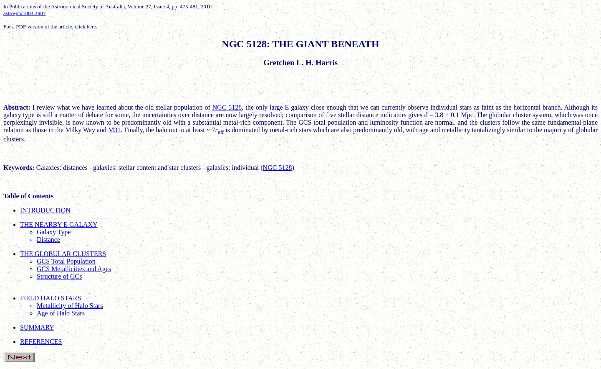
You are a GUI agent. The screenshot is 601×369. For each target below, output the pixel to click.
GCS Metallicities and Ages (74, 268)
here (91, 26)
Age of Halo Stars (61, 313)
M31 (114, 129)
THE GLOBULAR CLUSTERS (63, 253)
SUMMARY (37, 327)
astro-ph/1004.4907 (24, 13)
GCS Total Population (66, 261)
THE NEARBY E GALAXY (59, 224)
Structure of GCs (59, 276)
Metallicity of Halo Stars (70, 305)
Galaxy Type (54, 232)
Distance (48, 239)
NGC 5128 (227, 107)
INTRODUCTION (45, 210)
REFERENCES (41, 341)
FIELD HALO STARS (50, 298)
